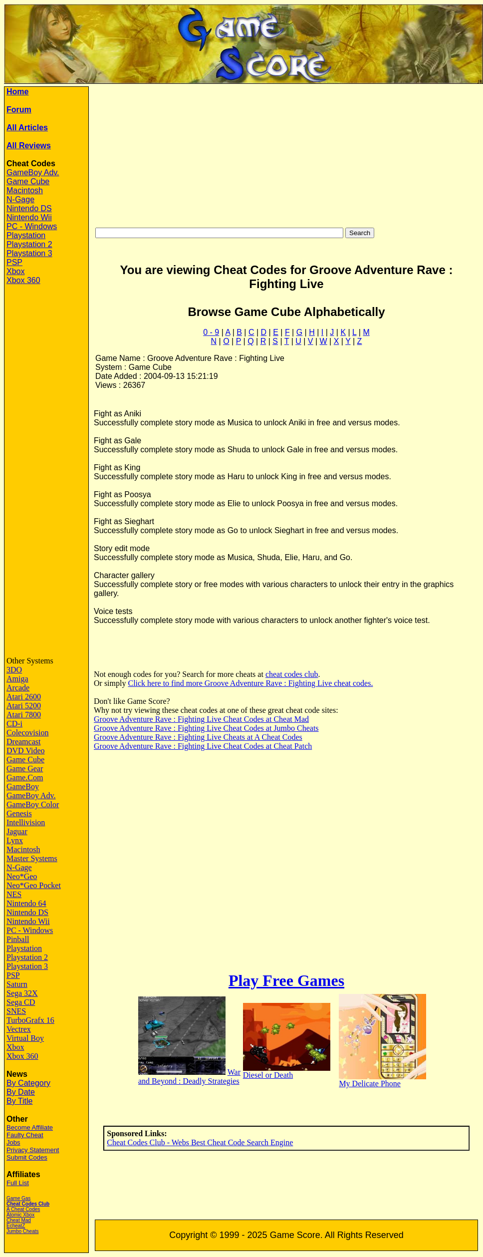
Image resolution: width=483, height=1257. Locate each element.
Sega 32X (22, 993)
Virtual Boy (25, 1038)
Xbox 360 (23, 280)
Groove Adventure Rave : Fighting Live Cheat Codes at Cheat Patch (203, 746)
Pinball (17, 939)
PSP (14, 262)
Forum (18, 109)
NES (13, 894)
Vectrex (18, 1029)
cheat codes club (291, 674)
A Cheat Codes (23, 1209)
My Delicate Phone (370, 1083)
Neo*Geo (21, 876)
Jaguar (16, 831)
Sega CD (20, 1002)
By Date (20, 1092)
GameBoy (22, 786)
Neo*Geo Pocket (33, 885)
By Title (19, 1101)
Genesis (19, 813)
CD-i (14, 723)
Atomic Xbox (20, 1215)
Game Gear (24, 768)
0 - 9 (211, 332)
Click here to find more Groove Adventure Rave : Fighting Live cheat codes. (250, 683)
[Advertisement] (46, 444)
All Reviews (28, 145)
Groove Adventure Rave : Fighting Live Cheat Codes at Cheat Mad (201, 719)
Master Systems (31, 858)
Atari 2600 (23, 696)
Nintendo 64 (26, 903)
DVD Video (25, 750)
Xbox (15, 271)
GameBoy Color (32, 804)
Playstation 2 (29, 244)
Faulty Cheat (24, 1135)
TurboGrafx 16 (30, 1020)
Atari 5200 (23, 705)
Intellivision (25, 822)
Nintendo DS (29, 208)
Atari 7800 (23, 714)
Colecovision (27, 732)
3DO (14, 669)
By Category (28, 1083)
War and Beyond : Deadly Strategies (189, 1076)
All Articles (27, 127)
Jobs (13, 1142)
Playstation (25, 235)
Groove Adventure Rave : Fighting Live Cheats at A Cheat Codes (198, 737)
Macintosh (24, 190)
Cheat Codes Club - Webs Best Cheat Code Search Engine (200, 1142)
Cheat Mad (18, 1220)
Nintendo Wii (29, 217)
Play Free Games (286, 980)
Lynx (14, 840)
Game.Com (24, 777)
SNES (16, 1011)
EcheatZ (15, 1226)
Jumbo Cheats (22, 1231)
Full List (17, 1183)
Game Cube (27, 181)
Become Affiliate (29, 1127)
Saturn (16, 984)
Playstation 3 (29, 253)
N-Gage (20, 199)
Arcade (17, 687)
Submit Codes (26, 1157)
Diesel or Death (268, 1075)
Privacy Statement (32, 1150)
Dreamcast (23, 741)
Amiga (17, 678)
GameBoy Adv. (32, 172)
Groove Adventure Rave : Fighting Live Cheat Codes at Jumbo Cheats (206, 728)
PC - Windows (31, 226)
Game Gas (18, 1198)
